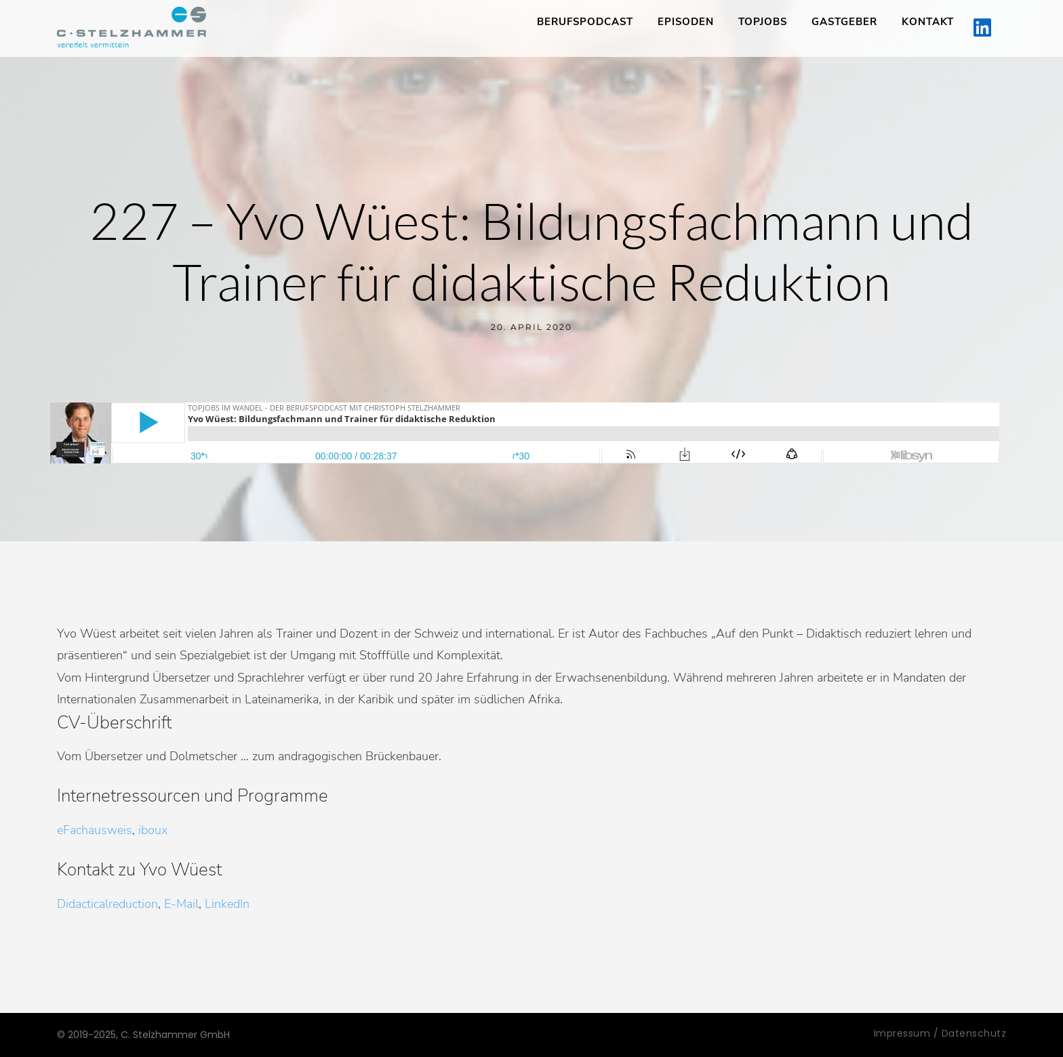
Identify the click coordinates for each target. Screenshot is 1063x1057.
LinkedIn (227, 904)
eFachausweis (94, 830)
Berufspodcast (585, 21)
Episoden (686, 21)
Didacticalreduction (107, 904)
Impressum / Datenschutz (940, 1033)
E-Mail (181, 904)
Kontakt (928, 21)
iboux (152, 830)
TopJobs (762, 21)
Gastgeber (844, 21)
